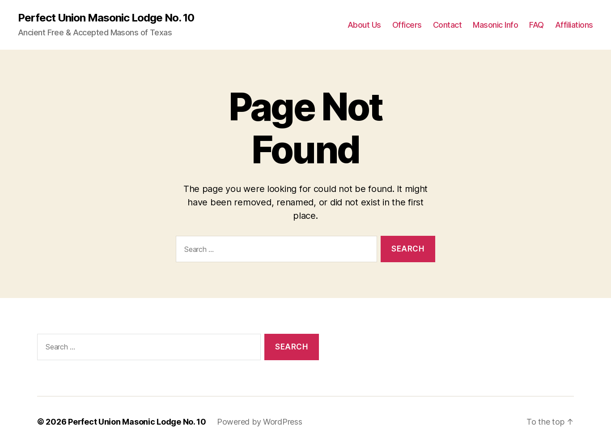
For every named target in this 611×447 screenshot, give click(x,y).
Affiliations (574, 25)
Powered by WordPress (259, 421)
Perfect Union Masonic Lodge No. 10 (106, 18)
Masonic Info (495, 25)
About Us (364, 25)
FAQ (536, 25)
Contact (447, 25)
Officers (407, 25)
